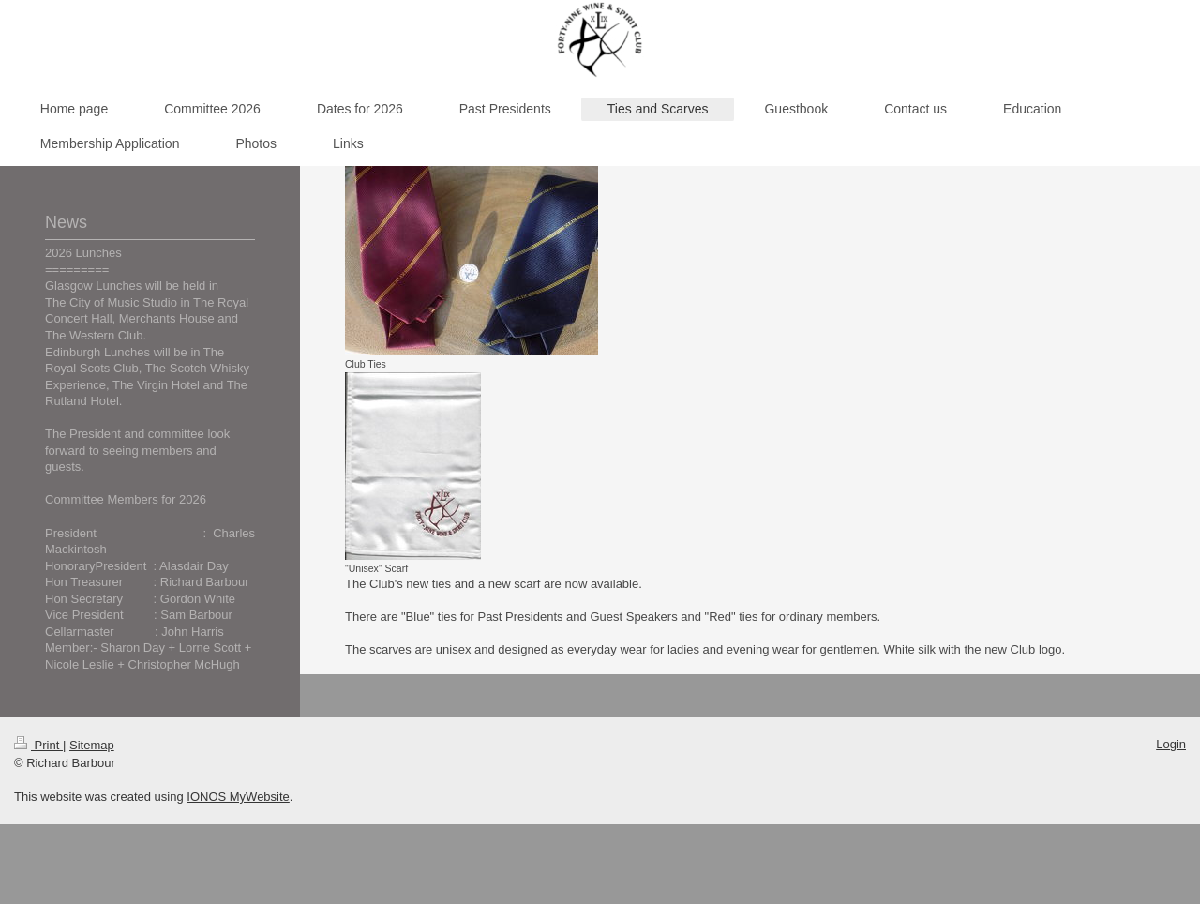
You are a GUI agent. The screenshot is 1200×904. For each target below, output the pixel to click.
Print (38, 745)
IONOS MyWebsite (238, 797)
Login (1171, 744)
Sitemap (91, 745)
